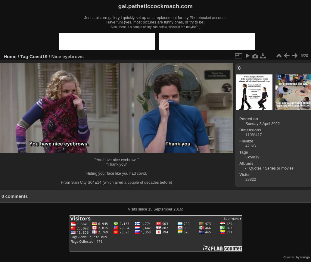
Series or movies (279, 168)
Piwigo (305, 257)
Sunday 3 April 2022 (262, 123)
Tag (24, 56)
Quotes (255, 168)
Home (10, 56)
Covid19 (39, 56)
